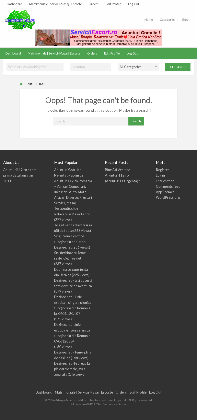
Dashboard (14, 4)
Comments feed (168, 186)
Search (178, 67)
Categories (167, 19)
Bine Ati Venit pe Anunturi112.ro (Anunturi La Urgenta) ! (122, 175)
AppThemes (165, 192)
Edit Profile (113, 4)
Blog (185, 19)
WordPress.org (168, 197)
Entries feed (165, 181)
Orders (93, 4)
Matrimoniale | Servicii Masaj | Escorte (55, 4)
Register (162, 170)
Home (148, 19)
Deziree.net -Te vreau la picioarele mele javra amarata (72, 368)
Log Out (133, 4)
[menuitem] (14, 4)
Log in (160, 175)
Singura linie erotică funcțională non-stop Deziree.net (69, 241)
